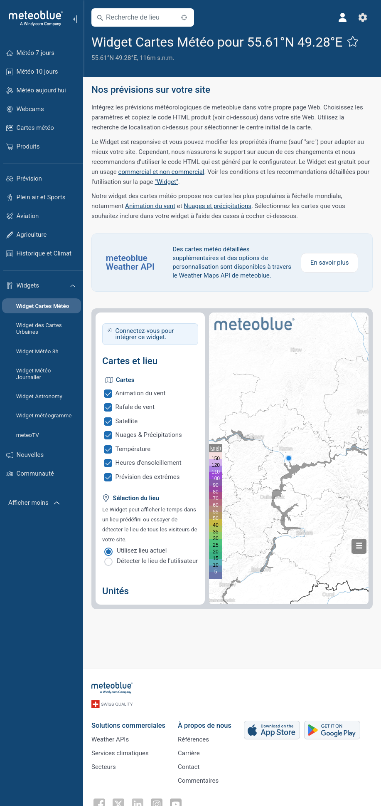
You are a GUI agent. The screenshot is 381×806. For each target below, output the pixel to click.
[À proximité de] (184, 17)
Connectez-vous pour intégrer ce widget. (145, 334)
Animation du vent (150, 206)
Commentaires (198, 780)
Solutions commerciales (128, 725)
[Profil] (342, 17)
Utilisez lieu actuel (142, 550)
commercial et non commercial (161, 172)
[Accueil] (32, 18)
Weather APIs (110, 739)
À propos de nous (204, 725)
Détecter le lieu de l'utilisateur (157, 561)
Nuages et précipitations (217, 206)
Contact (188, 767)
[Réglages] (362, 17)
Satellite (127, 421)
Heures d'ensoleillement (149, 462)
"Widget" (166, 182)
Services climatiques (120, 753)
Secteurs (103, 767)
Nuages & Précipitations (149, 435)
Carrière (189, 753)
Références (193, 739)
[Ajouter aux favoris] (353, 41)
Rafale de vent (135, 407)
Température (133, 449)
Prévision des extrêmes (148, 477)
